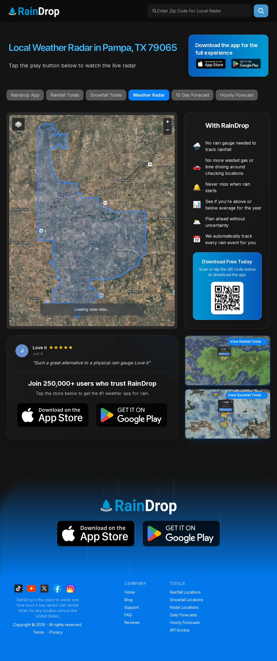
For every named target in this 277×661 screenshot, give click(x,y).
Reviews (132, 622)
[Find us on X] (44, 588)
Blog (128, 599)
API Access (180, 630)
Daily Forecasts (183, 615)
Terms (38, 632)
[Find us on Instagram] (70, 588)
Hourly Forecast (236, 95)
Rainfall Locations (185, 592)
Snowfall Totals (106, 95)
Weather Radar (149, 95)
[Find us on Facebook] (57, 588)
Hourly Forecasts (185, 622)
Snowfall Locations (186, 599)
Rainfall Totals (64, 95)
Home (129, 592)
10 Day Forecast (192, 95)
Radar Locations (184, 607)
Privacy (55, 632)
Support (131, 607)
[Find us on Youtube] (31, 588)
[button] (210, 64)
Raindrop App (25, 95)
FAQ (128, 615)
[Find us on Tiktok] (18, 588)
